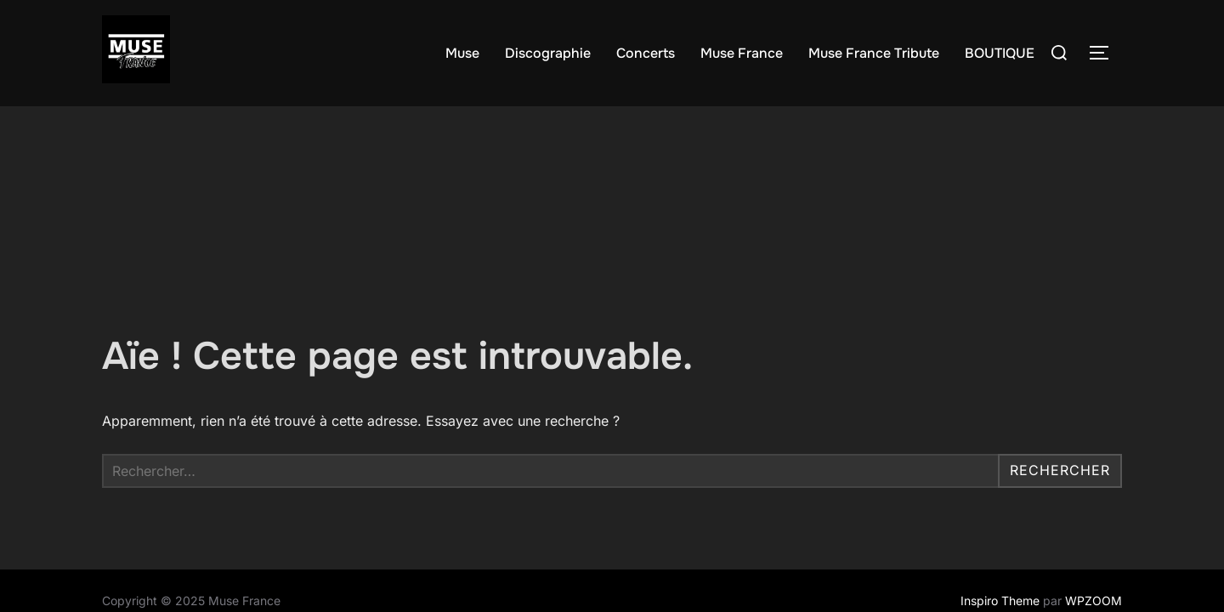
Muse (462, 53)
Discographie (548, 53)
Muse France (741, 53)
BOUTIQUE (999, 53)
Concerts (645, 53)
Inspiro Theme (1000, 494)
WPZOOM (1093, 494)
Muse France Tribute (873, 53)
